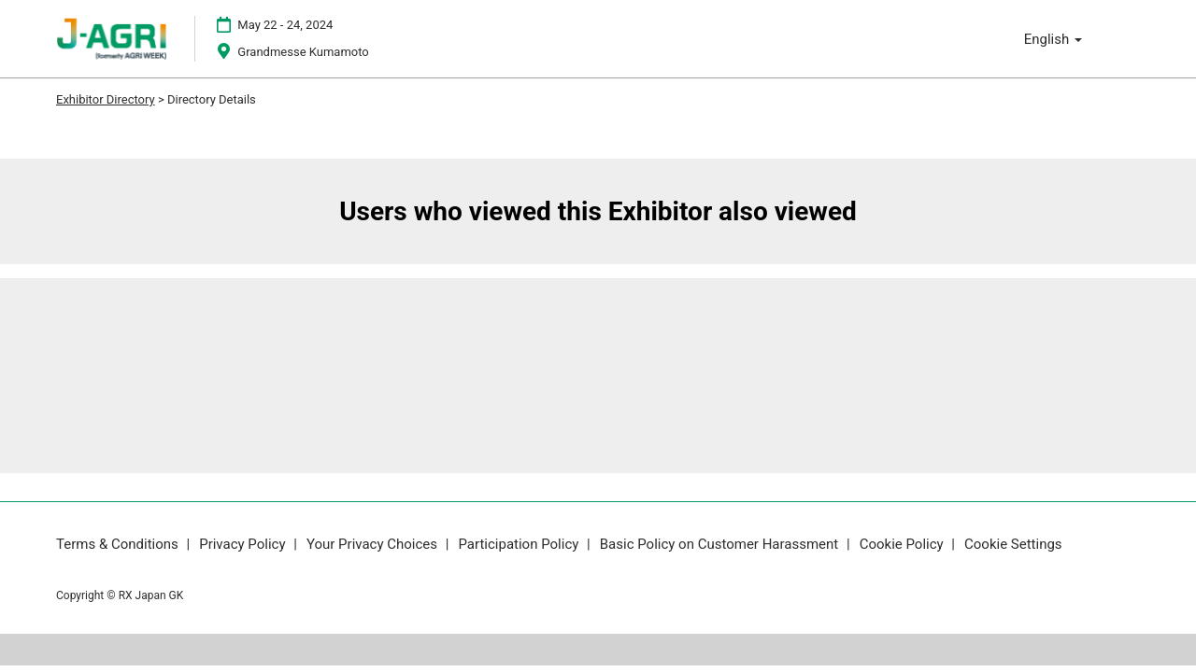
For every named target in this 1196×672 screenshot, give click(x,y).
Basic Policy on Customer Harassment (721, 544)
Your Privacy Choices (373, 544)
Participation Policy (520, 544)
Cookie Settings (1013, 544)
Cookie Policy (903, 544)
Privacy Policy (244, 544)
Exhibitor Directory (105, 99)
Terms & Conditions (119, 544)
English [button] (1053, 39)
